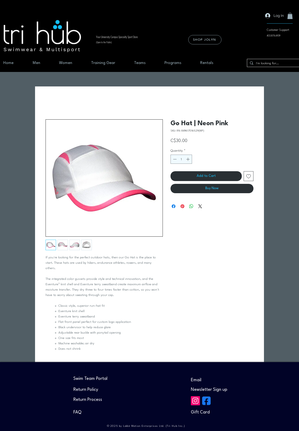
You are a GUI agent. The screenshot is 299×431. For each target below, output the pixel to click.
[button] (290, 16)
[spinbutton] (181, 159)
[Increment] (188, 159)
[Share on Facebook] (173, 206)
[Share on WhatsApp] (191, 206)
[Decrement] (174, 159)
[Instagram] (195, 400)
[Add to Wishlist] (248, 176)
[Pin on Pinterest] (182, 206)
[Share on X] (200, 206)
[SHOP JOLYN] (204, 39)
